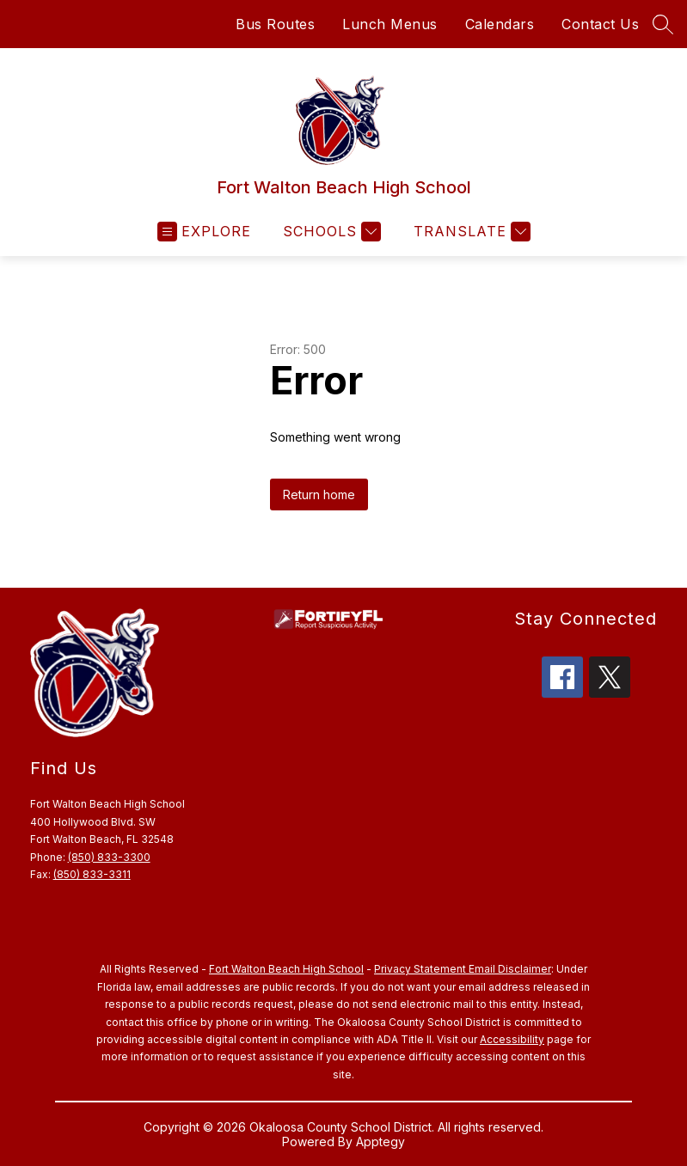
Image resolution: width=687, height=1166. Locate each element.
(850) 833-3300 (109, 857)
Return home (319, 494)
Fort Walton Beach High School (286, 968)
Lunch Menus (390, 24)
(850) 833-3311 (92, 874)
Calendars (500, 24)
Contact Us (600, 24)
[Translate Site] (470, 231)
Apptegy (380, 1141)
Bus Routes (275, 24)
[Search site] (663, 24)
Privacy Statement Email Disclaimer (462, 968)
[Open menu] (204, 231)
